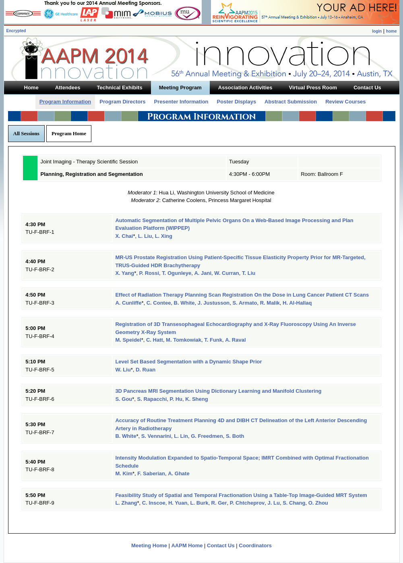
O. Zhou (318, 503)
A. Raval (235, 340)
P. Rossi (149, 273)
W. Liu (122, 370)
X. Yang (124, 273)
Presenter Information (181, 102)
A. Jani (202, 273)
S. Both (235, 436)
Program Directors (122, 102)
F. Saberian (151, 473)
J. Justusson (213, 303)
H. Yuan (177, 503)
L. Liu (145, 236)
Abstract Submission (291, 102)
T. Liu (248, 273)
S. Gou (123, 399)
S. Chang (294, 503)
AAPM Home (187, 545)
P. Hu (176, 399)
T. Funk (213, 340)
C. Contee (159, 303)
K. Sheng (196, 399)
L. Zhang (126, 503)
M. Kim (123, 473)
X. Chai (124, 236)
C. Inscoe (153, 503)
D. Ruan (145, 370)
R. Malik (270, 303)
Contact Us (221, 545)
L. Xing (163, 236)
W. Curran (226, 273)
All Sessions (26, 133)
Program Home (69, 133)
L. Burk (199, 503)
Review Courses (345, 102)
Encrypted (16, 31)
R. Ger (219, 503)
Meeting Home (149, 545)
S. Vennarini (156, 436)
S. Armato (245, 303)
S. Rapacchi (152, 399)
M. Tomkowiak (183, 340)
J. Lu (274, 503)
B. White (184, 303)
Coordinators (255, 545)
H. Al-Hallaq (297, 303)
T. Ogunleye (176, 273)
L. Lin (181, 436)
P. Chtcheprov (247, 503)
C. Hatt (154, 340)
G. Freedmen (207, 436)
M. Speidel (128, 340)
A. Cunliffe (128, 303)
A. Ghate (178, 473)
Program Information (65, 102)
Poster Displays (236, 102)
